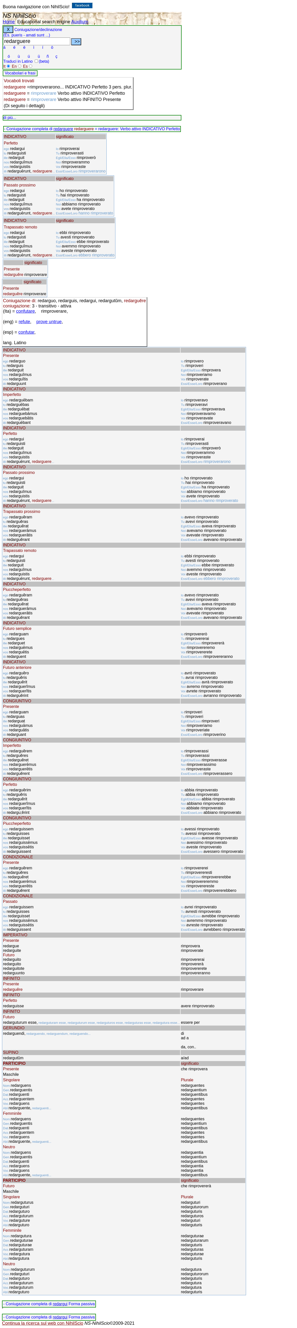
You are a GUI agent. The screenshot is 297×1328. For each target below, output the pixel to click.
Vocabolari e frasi (20, 73)
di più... (9, 117)
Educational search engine (43, 21)
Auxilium (79, 21)
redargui (60, 1304)
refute (24, 321)
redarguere (63, 129)
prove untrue (49, 321)
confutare (25, 311)
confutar (26, 332)
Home (9, 21)
